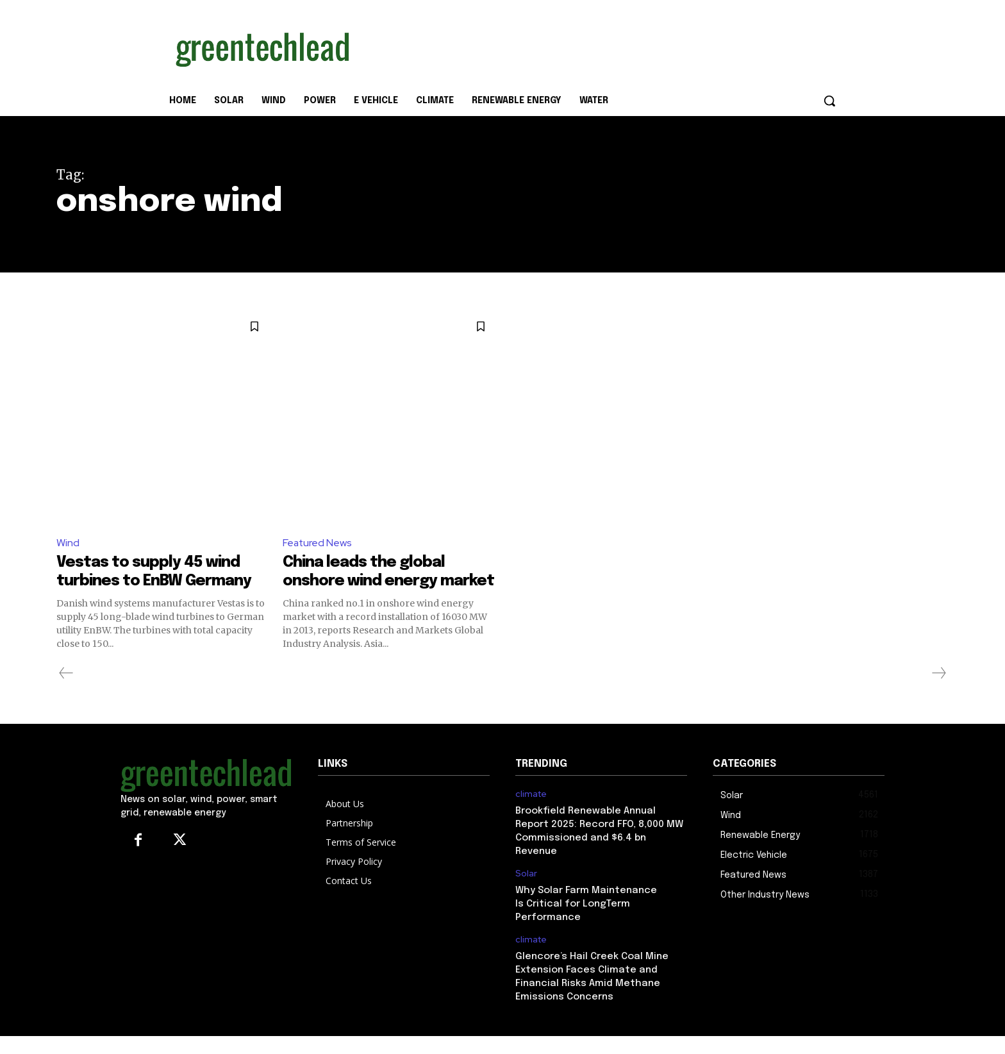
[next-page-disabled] (938, 691)
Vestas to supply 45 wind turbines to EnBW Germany (156, 581)
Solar (526, 892)
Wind (67, 542)
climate (531, 812)
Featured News (318, 542)
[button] (829, 100)
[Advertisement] (598, 47)
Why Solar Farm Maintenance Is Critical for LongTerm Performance (586, 922)
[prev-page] (66, 691)
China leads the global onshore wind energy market (372, 581)
